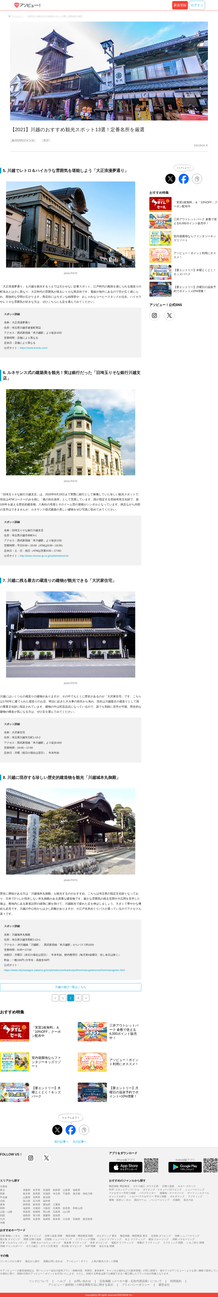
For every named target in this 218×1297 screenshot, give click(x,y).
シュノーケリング (194, 1189)
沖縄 (2, 1222)
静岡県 (26, 1204)
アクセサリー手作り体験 (122, 1193)
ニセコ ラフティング (110, 1239)
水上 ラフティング (135, 1239)
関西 (2, 1208)
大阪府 (46, 1208)
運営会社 (164, 1284)
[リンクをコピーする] (84, 1130)
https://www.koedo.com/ (33, 347)
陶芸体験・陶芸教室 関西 (79, 1235)
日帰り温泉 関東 (53, 1235)
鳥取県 (26, 1211)
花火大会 (188, 1200)
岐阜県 (36, 1204)
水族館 (176, 1200)
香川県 (36, 1215)
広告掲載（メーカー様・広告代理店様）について (131, 1281)
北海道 (3, 1186)
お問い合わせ (82, 1281)
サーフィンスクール (198, 1193)
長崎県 (46, 1219)
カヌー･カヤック (187, 1186)
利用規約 (175, 1281)
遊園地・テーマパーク (172, 1193)
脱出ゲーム (140, 1200)
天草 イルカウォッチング (13, 1242)
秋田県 (56, 1190)
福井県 (46, 1201)
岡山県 (46, 1211)
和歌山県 (78, 1208)
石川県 (36, 1201)
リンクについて (39, 1281)
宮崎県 (76, 1219)
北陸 (2, 1201)
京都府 (36, 1208)
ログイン (197, 5)
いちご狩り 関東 (195, 1242)
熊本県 (56, 1219)
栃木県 (26, 1193)
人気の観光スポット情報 (104, 1261)
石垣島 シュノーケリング (58, 1239)
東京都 (76, 1193)
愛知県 (46, 1204)
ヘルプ (61, 1281)
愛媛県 (46, 1215)
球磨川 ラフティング (148, 1242)
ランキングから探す (11, 1261)
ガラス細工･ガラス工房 (145, 1186)
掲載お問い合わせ (53, 1261)
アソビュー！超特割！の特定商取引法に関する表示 (80, 1284)
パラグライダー (147, 1193)
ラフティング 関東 (85, 1239)
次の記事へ (80, 1141)
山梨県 (26, 1197)
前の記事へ (62, 1141)
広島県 (56, 1211)
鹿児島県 (87, 1219)
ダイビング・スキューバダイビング (162, 1189)
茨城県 (46, 1193)
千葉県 (66, 1193)
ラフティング (195, 1196)
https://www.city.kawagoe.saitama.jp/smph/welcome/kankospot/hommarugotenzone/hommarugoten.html (64, 970)
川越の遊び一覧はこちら (70, 987)
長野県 (36, 1197)
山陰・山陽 (6, 1211)
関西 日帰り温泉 (32, 1239)
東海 (2, 1204)
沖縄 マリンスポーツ (11, 1246)
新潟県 (46, 1197)
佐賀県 (36, 1219)
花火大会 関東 (106, 1246)
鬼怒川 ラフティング (122, 1242)
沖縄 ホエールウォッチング (46, 1242)
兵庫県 (56, 1208)
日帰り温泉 (168, 1186)
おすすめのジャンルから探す (127, 1180)
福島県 (76, 1190)
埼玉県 (56, 1193)
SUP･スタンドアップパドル (124, 1189)
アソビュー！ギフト (77, 1261)
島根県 (36, 1211)
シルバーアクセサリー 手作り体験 (147, 1196)
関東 (2, 1193)
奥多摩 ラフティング (75, 1242)
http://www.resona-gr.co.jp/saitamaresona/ (44, 555)
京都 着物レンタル (10, 1235)
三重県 (56, 1204)
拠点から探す (32, 1261)
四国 (2, 1215)
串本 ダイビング (99, 1242)
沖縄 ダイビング (32, 1235)
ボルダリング (177, 1196)
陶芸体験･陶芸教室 (119, 1186)
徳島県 (26, 1215)
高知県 (56, 1215)
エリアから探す (10, 1180)
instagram (31, 1158)
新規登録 (180, 5)
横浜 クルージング (159, 1239)
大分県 (66, 1219)
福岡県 (26, 1219)
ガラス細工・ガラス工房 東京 (42, 1246)
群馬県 (36, 1193)
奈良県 (66, 1208)
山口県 (66, 1211)
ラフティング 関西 (173, 1242)
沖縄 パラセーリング (183, 1239)
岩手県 (36, 1190)
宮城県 (46, 1190)
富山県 (26, 1201)
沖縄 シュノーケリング (187, 1235)
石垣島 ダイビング (161, 1235)
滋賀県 (26, 1208)
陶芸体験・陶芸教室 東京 (133, 1235)
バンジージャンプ (159, 1200)
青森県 (26, 1190)
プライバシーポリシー (136, 1284)
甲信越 (3, 1197)
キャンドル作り (117, 1196)
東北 (2, 1190)
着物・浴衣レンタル (120, 1200)
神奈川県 (87, 1193)
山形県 (66, 1190)
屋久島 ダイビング (10, 1239)
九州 (2, 1219)
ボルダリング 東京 (107, 1235)
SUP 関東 (90, 1246)
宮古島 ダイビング (72, 1246)
